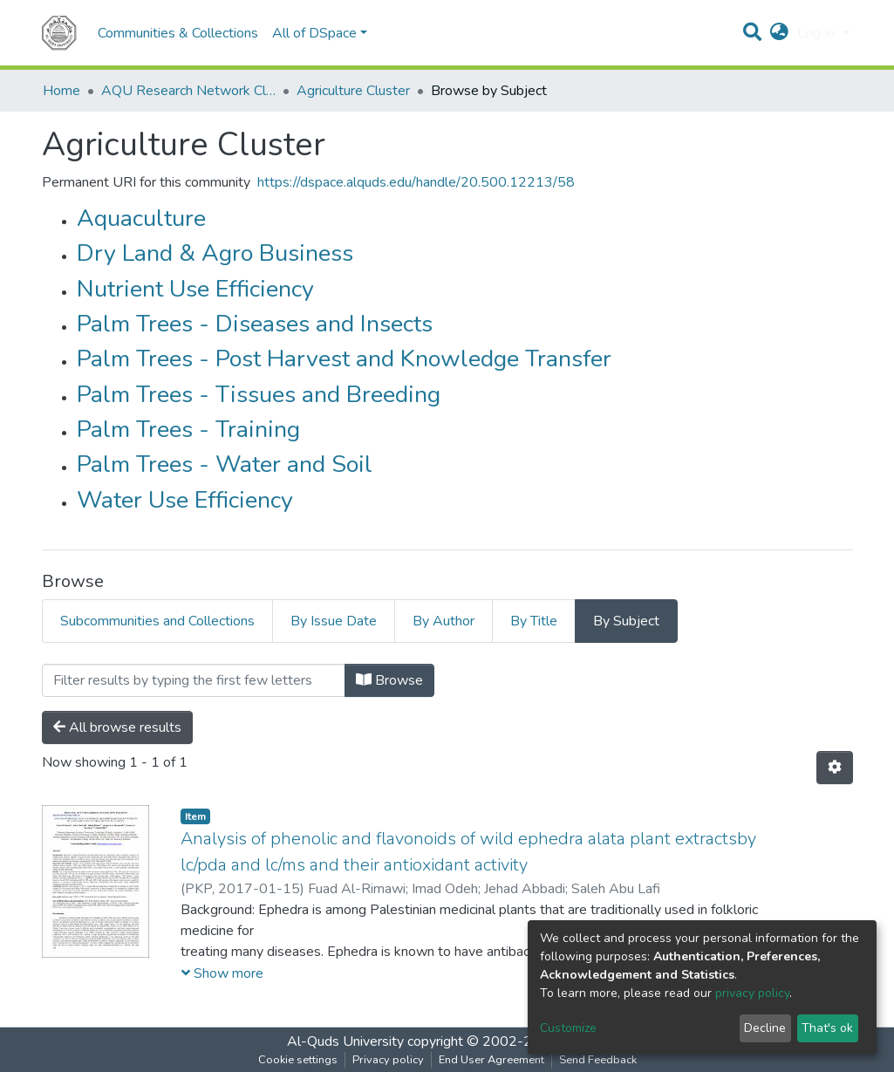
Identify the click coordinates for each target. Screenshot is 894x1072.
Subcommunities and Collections (157, 621)
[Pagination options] (834, 767)
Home (61, 90)
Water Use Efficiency (185, 500)
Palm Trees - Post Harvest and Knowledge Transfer (344, 359)
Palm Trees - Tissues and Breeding (258, 395)
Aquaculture (141, 218)
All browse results (117, 727)
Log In (817, 33)
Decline (765, 1028)
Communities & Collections (178, 33)
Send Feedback (598, 1060)
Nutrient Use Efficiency (195, 289)
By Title (533, 621)
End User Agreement (491, 1060)
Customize (568, 1028)
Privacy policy (388, 1060)
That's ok (827, 1028)
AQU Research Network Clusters (188, 90)
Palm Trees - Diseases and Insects (255, 324)
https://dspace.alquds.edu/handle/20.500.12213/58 (416, 182)
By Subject (626, 621)
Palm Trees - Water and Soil (224, 464)
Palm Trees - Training (188, 429)
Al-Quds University (345, 1041)
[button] (779, 33)
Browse (389, 680)
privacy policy (752, 993)
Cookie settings (298, 1060)
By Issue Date (333, 621)
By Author (443, 621)
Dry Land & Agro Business (215, 253)
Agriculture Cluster (353, 90)
